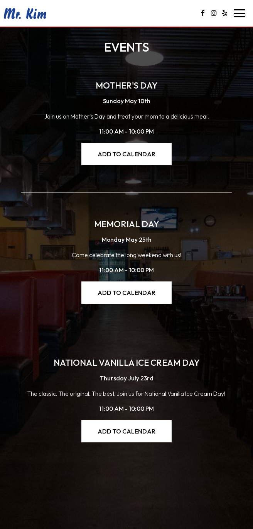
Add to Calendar (126, 154)
